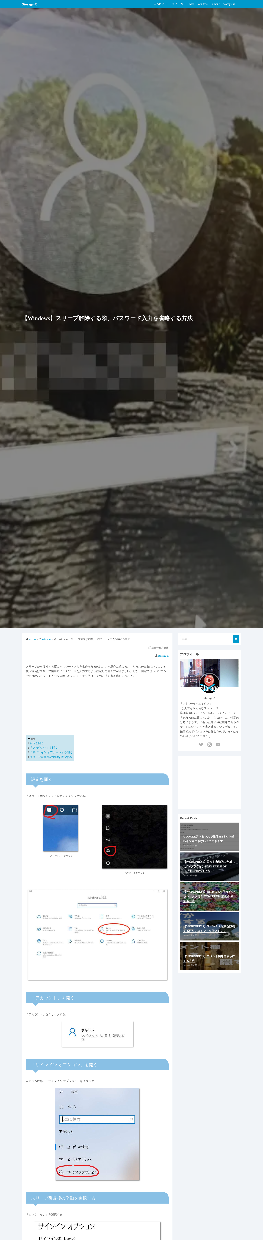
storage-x (163, 655)
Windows (203, 3)
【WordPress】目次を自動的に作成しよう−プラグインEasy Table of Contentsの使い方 (209, 866)
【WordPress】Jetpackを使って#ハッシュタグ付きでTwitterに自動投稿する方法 (209, 896)
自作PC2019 (160, 3)
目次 (32, 739)
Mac (191, 3)
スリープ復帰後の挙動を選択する (51, 757)
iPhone (216, 3)
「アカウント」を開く (44, 747)
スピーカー (179, 3)
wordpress (229, 3)
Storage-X (31, 4)
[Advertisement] (97, 705)
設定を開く (37, 743)
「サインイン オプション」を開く (51, 752)
